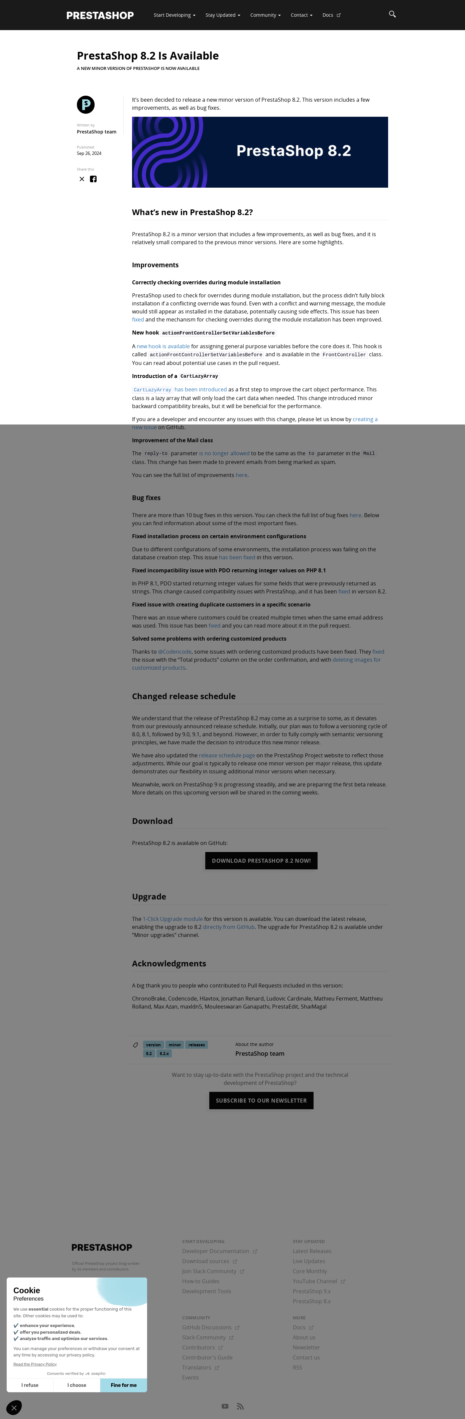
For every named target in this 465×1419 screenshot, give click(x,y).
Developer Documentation (219, 1248)
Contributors (202, 1344)
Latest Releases (312, 1248)
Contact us (306, 1354)
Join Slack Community (213, 1268)
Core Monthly (310, 1268)
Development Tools (206, 1288)
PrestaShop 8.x (312, 1298)
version (153, 1042)
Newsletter (306, 1344)
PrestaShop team (96, 131)
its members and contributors (102, 1266)
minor (175, 1042)
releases (197, 1042)
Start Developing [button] (175, 15)
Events (190, 1375)
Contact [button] (302, 15)
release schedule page (227, 752)
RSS (297, 1364)
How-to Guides (201, 1278)
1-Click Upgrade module (173, 916)
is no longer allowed (224, 451)
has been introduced (179, 387)
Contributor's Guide (207, 1354)
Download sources (209, 1258)
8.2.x (164, 1050)
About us (304, 1334)
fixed (138, 319)
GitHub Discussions (211, 1324)
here (241, 472)
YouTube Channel (319, 1278)
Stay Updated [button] (223, 15)
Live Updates (309, 1258)
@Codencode (175, 649)
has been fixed (237, 554)
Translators (200, 1364)
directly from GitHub (229, 924)
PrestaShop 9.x (312, 1288)
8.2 (149, 1050)
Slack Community (208, 1334)
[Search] (392, 15)
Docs (334, 17)
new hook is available (163, 345)
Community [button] (265, 15)
